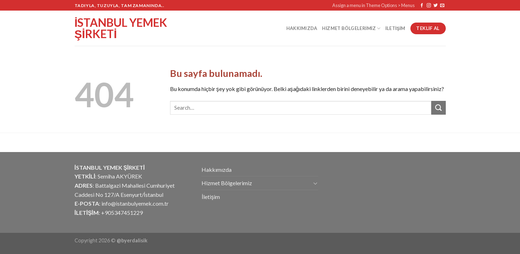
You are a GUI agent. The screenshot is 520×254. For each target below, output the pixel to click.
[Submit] (438, 108)
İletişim (395, 28)
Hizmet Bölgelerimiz (351, 28)
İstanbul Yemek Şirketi (121, 28)
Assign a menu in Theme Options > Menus (373, 5)
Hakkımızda (301, 28)
